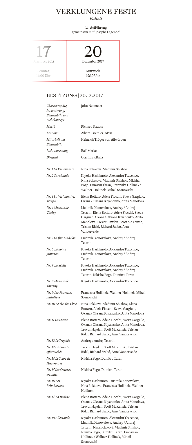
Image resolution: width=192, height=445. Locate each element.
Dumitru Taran (100, 185)
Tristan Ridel (90, 226)
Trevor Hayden (107, 222)
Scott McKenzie (131, 222)
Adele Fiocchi (111, 196)
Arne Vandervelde (124, 334)
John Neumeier (91, 106)
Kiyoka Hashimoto (94, 175)
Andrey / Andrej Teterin (97, 340)
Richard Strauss (92, 126)
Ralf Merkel (89, 151)
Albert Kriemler (92, 133)
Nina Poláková (91, 169)
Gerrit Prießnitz (92, 157)
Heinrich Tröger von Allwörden (103, 139)
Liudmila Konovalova (96, 208)
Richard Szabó (111, 226)
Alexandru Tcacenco (123, 175)
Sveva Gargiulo (133, 196)
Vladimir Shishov (115, 169)
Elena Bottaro (91, 196)
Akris (108, 133)
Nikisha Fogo (102, 275)
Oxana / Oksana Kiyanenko (100, 201)
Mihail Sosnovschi (120, 190)
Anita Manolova (132, 201)
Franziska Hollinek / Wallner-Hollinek (108, 292)
